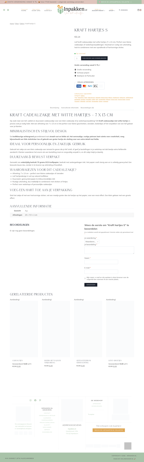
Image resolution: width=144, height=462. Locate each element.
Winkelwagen (97, 406)
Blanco (110, 97)
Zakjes (83, 95)
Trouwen (77, 101)
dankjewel (116, 97)
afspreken (81, 97)
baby (85, 97)
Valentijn (82, 101)
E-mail (87, 268)
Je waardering (90, 238)
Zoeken (124, 10)
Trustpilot (91, 414)
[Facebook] (4, 10)
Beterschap (104, 97)
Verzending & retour (47, 415)
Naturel (108, 99)
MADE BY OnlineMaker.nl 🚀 (125, 459)
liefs (97, 99)
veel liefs (88, 101)
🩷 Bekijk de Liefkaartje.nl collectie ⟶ (115, 2)
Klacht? (47, 425)
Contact (48, 10)
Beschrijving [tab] (54, 108)
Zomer (100, 101)
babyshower (91, 97)
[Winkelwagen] (139, 10)
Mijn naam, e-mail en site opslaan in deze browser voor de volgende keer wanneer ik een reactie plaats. (107, 278)
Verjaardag (95, 101)
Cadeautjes (17, 360)
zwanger (105, 101)
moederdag (102, 99)
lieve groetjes (115, 360)
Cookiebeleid (47, 432)
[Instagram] (8, 10)
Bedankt (98, 97)
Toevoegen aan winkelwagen (94, 58)
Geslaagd (77, 99)
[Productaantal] (77, 58)
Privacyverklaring (47, 422)
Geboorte (122, 97)
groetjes (83, 99)
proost (128, 99)
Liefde (93, 99)
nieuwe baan (121, 99)
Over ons (36, 10)
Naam (87, 258)
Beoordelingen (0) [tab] (87, 108)
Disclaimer (47, 427)
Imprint (47, 429)
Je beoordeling (90, 244)
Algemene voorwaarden (47, 419)
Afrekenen (97, 403)
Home (24, 10)
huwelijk (88, 99)
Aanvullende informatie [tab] (70, 108)
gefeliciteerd (129, 97)
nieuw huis (114, 99)
